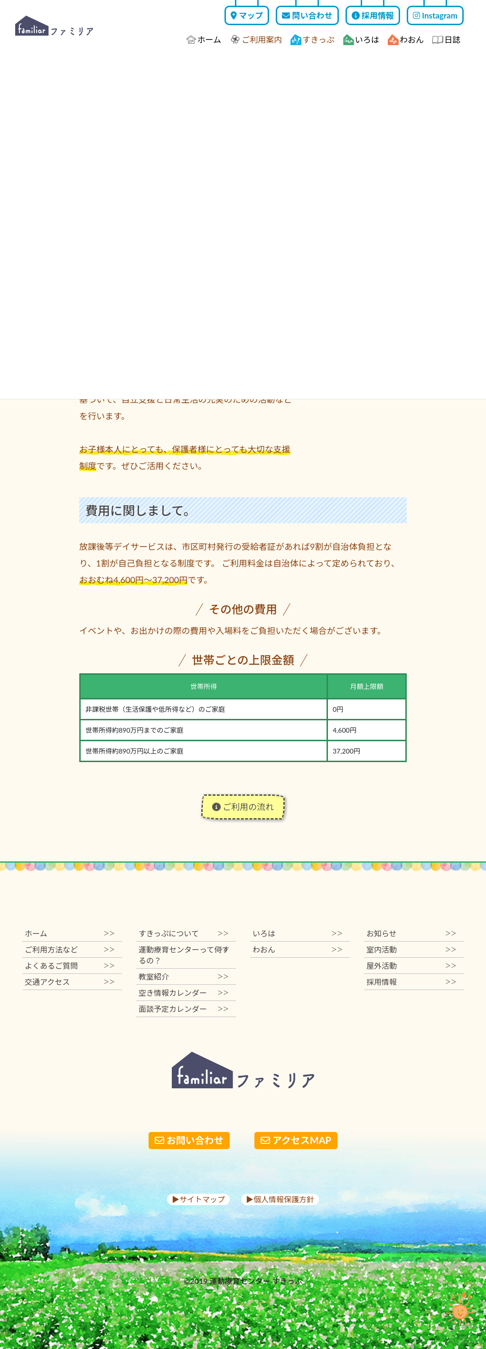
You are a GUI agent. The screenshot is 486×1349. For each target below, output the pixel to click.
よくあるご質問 (70, 965)
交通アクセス (70, 981)
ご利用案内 (256, 40)
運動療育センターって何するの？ (184, 954)
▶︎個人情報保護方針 (280, 1199)
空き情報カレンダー (184, 992)
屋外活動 (411, 965)
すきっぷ (312, 39)
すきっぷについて (184, 933)
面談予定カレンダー (184, 1008)
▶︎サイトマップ (198, 1199)
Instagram (435, 15)
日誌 (446, 40)
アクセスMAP (296, 1140)
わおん (406, 39)
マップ (247, 15)
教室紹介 (184, 976)
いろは (361, 39)
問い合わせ (307, 15)
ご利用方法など (70, 949)
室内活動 (411, 949)
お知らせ (411, 933)
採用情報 (373, 15)
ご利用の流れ (243, 807)
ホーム (204, 40)
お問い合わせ (189, 1140)
